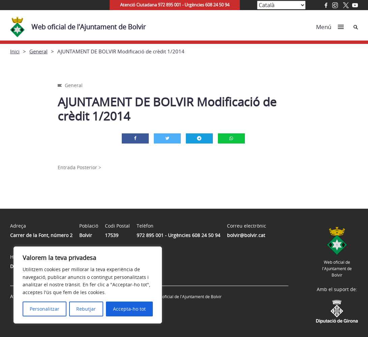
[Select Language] (281, 5)
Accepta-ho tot (129, 309)
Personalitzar (44, 309)
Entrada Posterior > (79, 167)
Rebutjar (86, 309)
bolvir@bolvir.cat (246, 235)
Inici (15, 51)
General (38, 51)
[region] (87, 285)
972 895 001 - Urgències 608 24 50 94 (178, 235)
